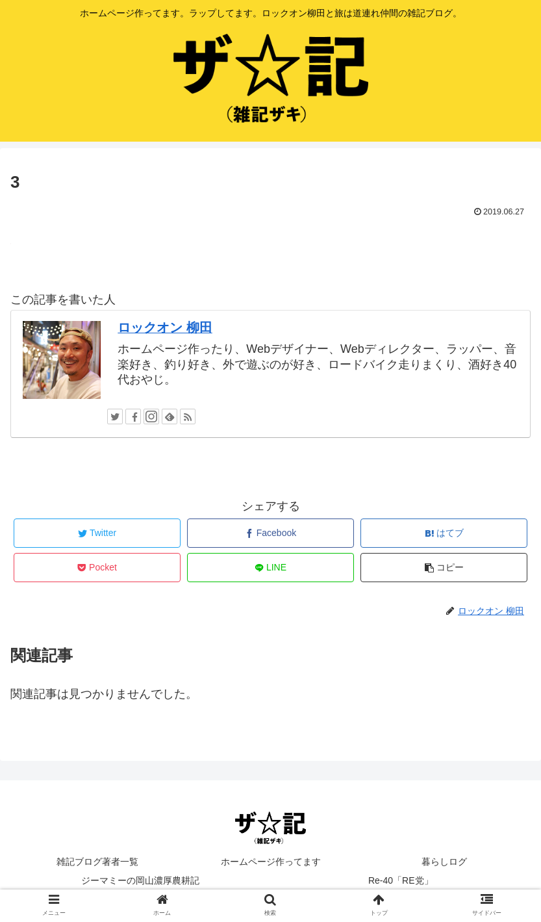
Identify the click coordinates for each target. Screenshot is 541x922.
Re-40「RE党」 (400, 880)
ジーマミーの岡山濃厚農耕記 (140, 880)
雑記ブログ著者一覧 (97, 861)
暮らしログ (444, 861)
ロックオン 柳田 (165, 327)
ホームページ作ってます (271, 861)
